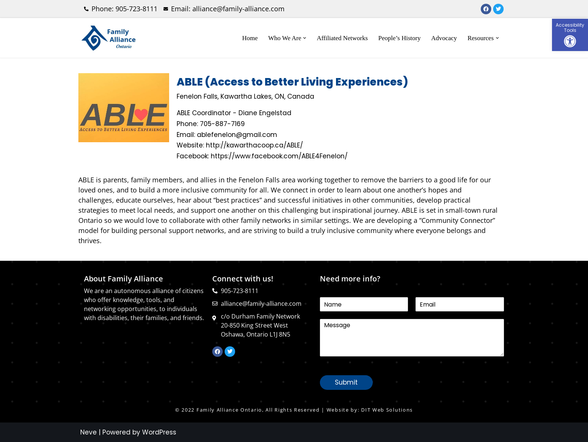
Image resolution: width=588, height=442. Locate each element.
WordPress (159, 432)
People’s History (399, 38)
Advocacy (444, 38)
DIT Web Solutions (387, 409)
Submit (346, 382)
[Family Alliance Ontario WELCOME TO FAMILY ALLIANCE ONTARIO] (108, 38)
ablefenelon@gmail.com (237, 134)
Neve (88, 432)
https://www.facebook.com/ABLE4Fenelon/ (279, 156)
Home (250, 38)
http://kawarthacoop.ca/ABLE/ (254, 145)
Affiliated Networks (342, 38)
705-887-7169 (222, 123)
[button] (570, 35)
